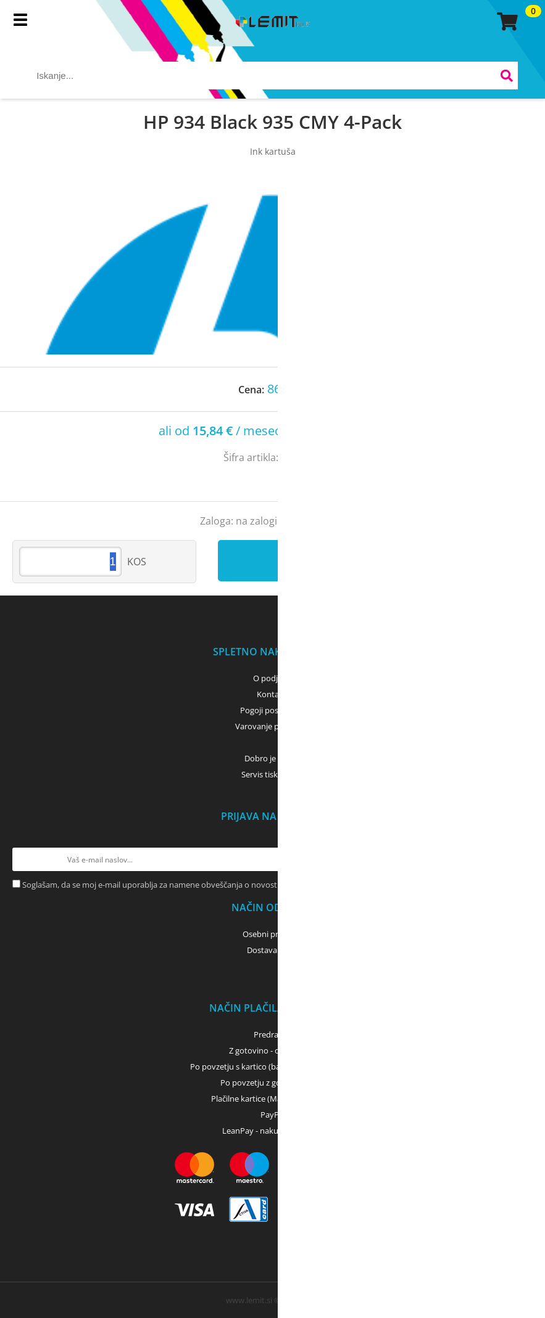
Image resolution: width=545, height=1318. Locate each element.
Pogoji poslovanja (272, 710)
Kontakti (272, 694)
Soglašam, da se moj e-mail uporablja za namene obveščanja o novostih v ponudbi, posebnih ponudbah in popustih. (235, 884)
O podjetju (272, 678)
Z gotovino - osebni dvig (273, 1050)
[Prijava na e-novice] (521, 859)
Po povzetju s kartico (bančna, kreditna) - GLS (273, 1066)
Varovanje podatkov (272, 726)
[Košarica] (505, 21)
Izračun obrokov (349, 431)
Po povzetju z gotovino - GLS (272, 1082)
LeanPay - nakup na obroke (272, 1130)
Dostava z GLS (273, 950)
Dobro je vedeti (272, 758)
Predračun (273, 1034)
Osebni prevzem (272, 933)
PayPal (272, 1114)
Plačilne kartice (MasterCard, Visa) (272, 1098)
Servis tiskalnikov (272, 774)
